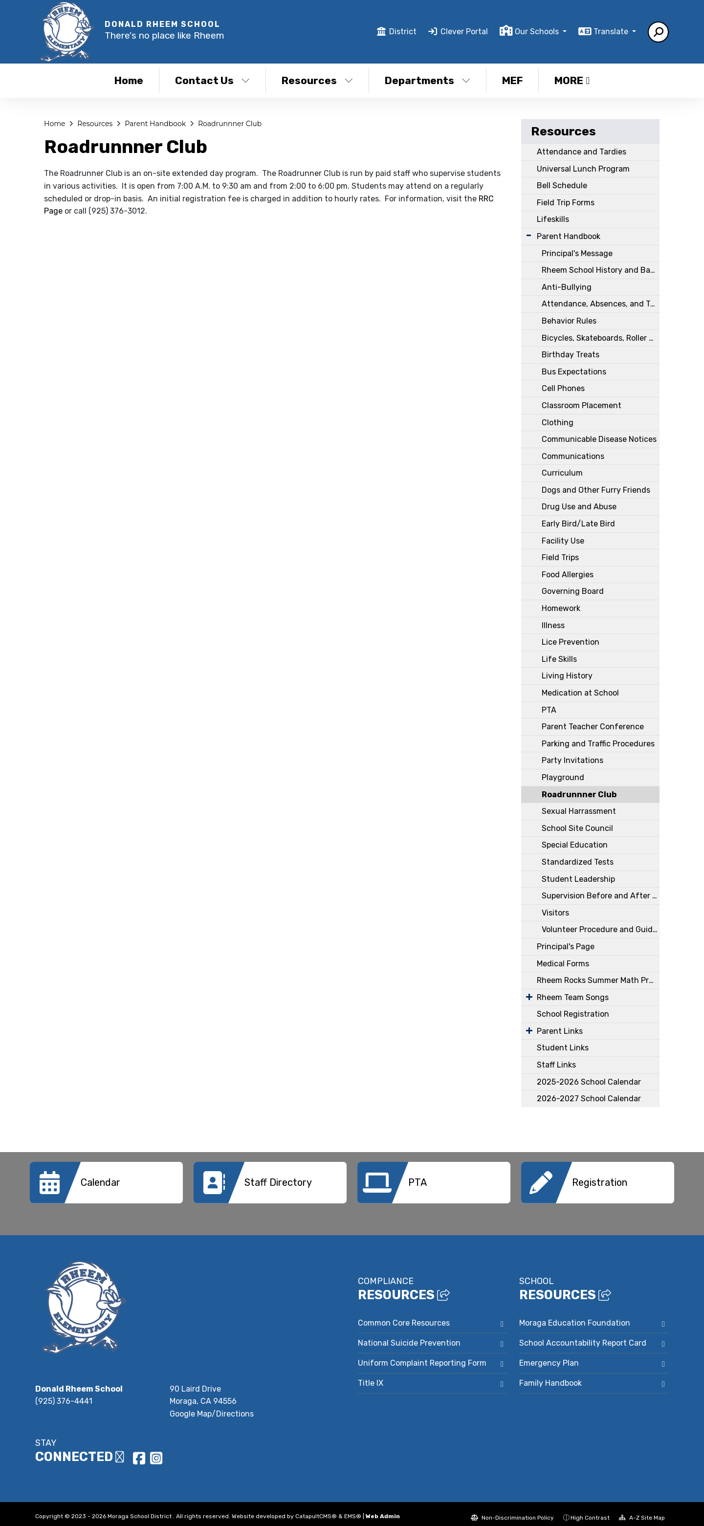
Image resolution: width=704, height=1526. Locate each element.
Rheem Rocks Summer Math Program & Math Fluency (598, 980)
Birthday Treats (570, 354)
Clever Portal (464, 31)
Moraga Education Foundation (574, 1315)
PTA (549, 710)
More (572, 80)
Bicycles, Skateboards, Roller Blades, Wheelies (601, 338)
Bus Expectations (574, 371)
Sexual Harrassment (579, 811)
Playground (563, 777)
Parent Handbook (155, 123)
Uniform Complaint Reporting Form (422, 1355)
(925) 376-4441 (63, 1393)
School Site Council (577, 828)
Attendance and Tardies (581, 151)
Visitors (555, 912)
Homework (561, 608)
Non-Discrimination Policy (512, 1510)
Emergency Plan (549, 1355)
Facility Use (563, 540)
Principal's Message (577, 253)
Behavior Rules (569, 321)
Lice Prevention (570, 642)
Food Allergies (568, 574)
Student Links (563, 1047)
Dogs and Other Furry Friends (596, 490)
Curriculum (562, 473)
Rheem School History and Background (601, 270)
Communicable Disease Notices (599, 439)
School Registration (573, 1014)
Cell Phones (563, 388)
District (403, 31)
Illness (553, 625)
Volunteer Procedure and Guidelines (601, 929)
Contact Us (212, 80)
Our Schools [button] (538, 31)
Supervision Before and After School (601, 895)
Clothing (557, 422)
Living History (567, 675)
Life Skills (559, 659)
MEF (512, 80)
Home (128, 80)
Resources (317, 80)
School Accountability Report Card (582, 1335)
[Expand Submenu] (528, 235)
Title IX (370, 1375)
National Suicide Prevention (409, 1335)
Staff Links (556, 1064)
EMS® (352, 1508)
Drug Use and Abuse (579, 506)
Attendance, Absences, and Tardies (601, 303)
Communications (573, 456)
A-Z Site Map (642, 1510)
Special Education (575, 845)
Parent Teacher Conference (593, 726)
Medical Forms (563, 963)
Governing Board (573, 591)
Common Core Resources (404, 1315)
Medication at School (580, 693)
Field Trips (560, 557)
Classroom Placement (581, 405)
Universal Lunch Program (583, 169)
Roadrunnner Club (230, 123)
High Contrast (590, 1510)
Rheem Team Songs (573, 997)
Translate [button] (612, 31)
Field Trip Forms (565, 202)
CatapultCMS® (316, 1508)
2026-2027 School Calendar (589, 1098)
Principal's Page (565, 946)
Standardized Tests (578, 862)
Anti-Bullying (567, 287)
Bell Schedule (562, 185)
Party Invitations (572, 760)
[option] (106, 1182)
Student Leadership (578, 879)
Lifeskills (553, 219)
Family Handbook (550, 1375)
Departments (427, 80)
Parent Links (560, 1031)
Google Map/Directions (212, 1406)
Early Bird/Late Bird (578, 523)
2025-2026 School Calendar (589, 1082)
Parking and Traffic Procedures (598, 743)
